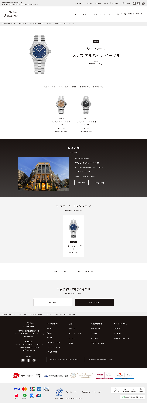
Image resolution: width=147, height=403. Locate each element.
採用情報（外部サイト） (122, 338)
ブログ (119, 14)
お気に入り (88, 3)
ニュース (72, 338)
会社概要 (117, 329)
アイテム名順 (63, 87)
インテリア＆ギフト (53, 347)
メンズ (49, 23)
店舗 (95, 14)
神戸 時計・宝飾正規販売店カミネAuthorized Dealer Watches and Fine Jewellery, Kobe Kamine (20, 3)
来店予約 (131, 14)
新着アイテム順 (49, 87)
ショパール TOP (60, 272)
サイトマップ (96, 392)
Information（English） (102, 3)
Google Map (99, 182)
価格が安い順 (98, 87)
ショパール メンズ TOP (84, 272)
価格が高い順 (85, 87)
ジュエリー (87, 14)
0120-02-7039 (31, 350)
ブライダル (50, 338)
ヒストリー (118, 333)
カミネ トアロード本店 (87, 162)
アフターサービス (97, 343)
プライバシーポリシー (72, 392)
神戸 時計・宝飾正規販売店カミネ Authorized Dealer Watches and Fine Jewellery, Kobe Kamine (28, 334)
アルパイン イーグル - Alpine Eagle (65, 23)
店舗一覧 (72, 329)
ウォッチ (76, 14)
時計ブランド (22, 23)
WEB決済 (77, 3)
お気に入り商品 (51, 352)
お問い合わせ (140, 14)
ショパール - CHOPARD (36, 23)
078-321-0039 (84, 171)
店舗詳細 (81, 182)
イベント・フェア (107, 14)
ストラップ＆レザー (53, 342)
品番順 (74, 87)
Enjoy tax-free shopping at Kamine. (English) (64, 359)
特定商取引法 (86, 392)
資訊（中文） (116, 3)
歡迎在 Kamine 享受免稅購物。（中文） (100, 359)
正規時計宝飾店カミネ (8, 23)
